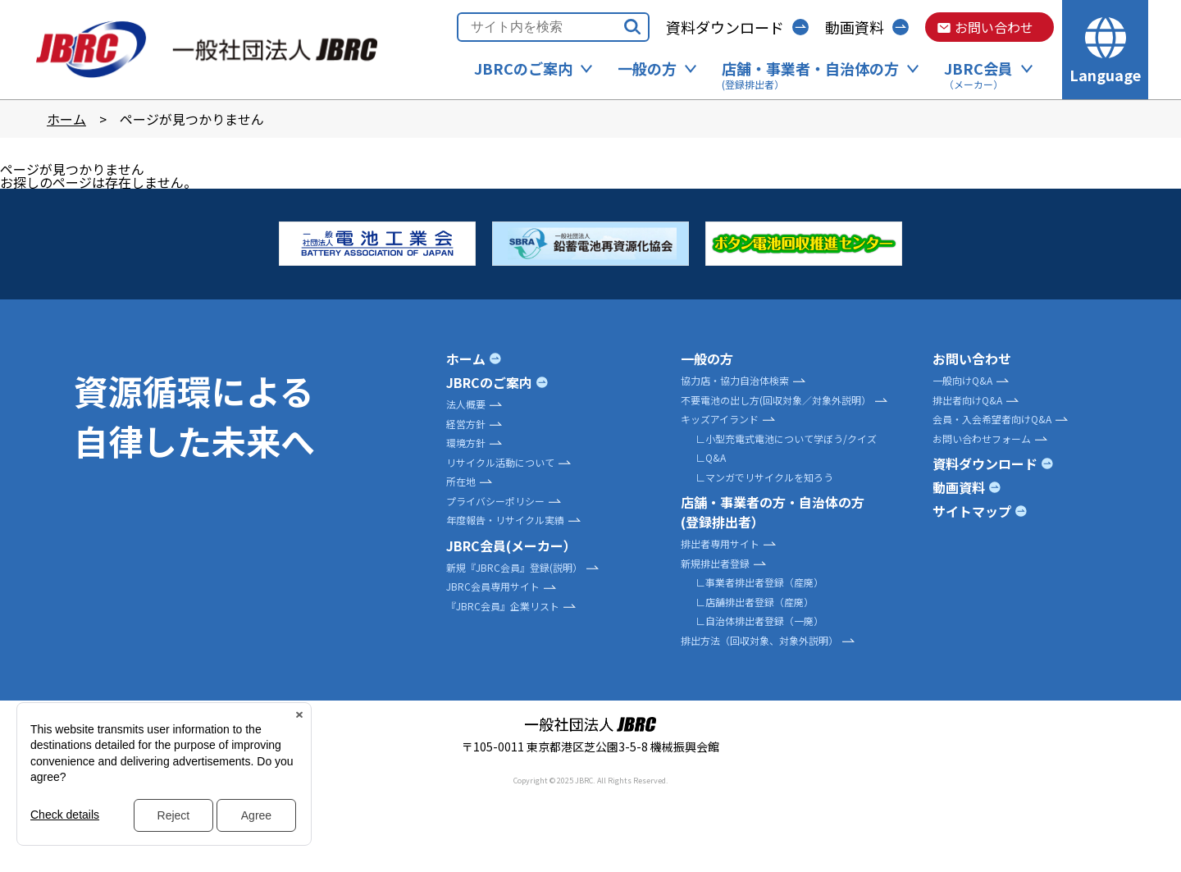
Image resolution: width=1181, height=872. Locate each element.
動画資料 (854, 27)
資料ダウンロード (725, 27)
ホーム (66, 119)
